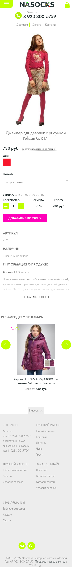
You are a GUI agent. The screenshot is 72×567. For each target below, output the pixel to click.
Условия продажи (46, 488)
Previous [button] (6, 344)
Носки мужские (45, 431)
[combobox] (36, 182)
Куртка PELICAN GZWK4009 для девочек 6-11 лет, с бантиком (36, 381)
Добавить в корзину (24, 218)
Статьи (7, 520)
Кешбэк (7, 476)
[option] (36, 79)
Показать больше (36, 297)
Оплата (36, 25)
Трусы (39, 454)
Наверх (33, 410)
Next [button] (66, 344)
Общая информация (15, 470)
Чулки (39, 449)
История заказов (13, 482)
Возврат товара (45, 476)
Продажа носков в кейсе (50, 561)
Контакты (50, 25)
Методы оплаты (45, 482)
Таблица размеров (14, 509)
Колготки (41, 437)
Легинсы (41, 443)
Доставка (22, 25)
